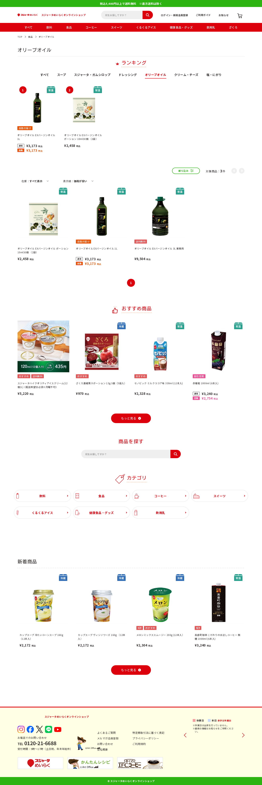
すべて (28, 27)
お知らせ (224, 15)
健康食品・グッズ (181, 27)
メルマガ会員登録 (107, 738)
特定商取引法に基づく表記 (148, 733)
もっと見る (128, 418)
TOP (20, 36)
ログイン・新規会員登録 (174, 15)
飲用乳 (211, 27)
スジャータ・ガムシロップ (92, 75)
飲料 (49, 27)
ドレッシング (127, 75)
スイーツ (116, 27)
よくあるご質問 (106, 733)
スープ (61, 75)
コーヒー (91, 27)
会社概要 (102, 749)
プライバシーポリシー (145, 738)
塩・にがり (214, 75)
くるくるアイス (146, 27)
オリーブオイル (46, 36)
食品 (69, 27)
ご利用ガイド (203, 15)
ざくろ (233, 27)
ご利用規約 (139, 744)
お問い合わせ (105, 744)
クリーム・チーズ (186, 75)
